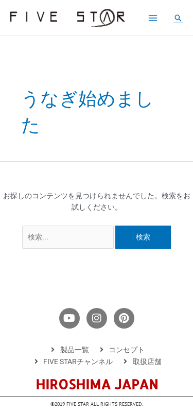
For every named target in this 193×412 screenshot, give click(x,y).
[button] (178, 18)
